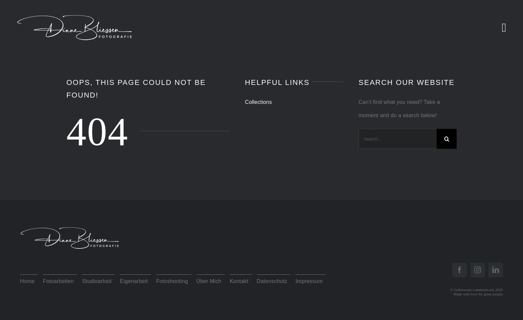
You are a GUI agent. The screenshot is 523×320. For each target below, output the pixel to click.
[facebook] (459, 270)
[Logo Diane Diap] (70, 222)
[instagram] (477, 270)
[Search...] (398, 139)
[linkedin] (495, 270)
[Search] (447, 139)
